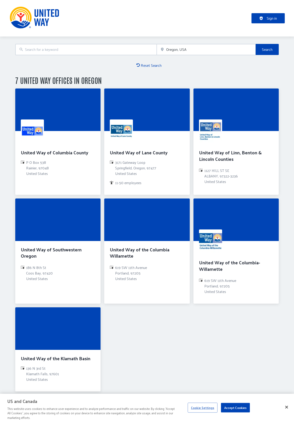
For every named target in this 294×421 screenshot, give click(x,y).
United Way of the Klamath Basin (55, 358)
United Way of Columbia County (54, 152)
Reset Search (149, 65)
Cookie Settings (202, 409)
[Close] (287, 409)
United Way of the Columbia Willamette (139, 252)
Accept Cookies (235, 409)
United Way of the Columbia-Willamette (229, 265)
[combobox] (86, 49)
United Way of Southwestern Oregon (51, 252)
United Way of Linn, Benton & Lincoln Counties (230, 155)
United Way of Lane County (139, 152)
